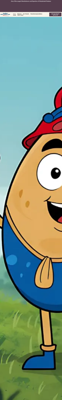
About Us (19, 13)
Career (14, 15)
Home (14, 13)
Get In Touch (20, 15)
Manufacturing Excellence (36, 13)
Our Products (26, 13)
